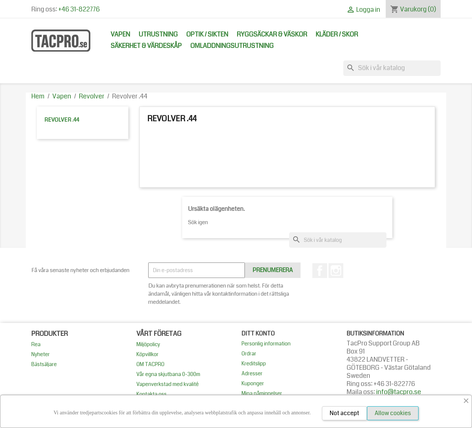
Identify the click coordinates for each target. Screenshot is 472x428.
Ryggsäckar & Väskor (272, 34)
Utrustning (158, 34)
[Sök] (392, 68)
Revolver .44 (61, 120)
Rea (36, 344)
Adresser (252, 373)
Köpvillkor (147, 354)
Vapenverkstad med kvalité (167, 384)
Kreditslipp (254, 363)
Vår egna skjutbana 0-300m (168, 374)
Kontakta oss (151, 394)
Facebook (319, 270)
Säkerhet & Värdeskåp (146, 46)
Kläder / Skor (337, 34)
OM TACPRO (150, 364)
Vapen (120, 34)
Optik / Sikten (207, 34)
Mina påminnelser (262, 393)
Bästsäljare (44, 364)
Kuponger (253, 383)
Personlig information (266, 343)
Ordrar (249, 353)
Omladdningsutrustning (232, 46)
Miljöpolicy (148, 344)
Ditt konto (258, 333)
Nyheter (40, 354)
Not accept (344, 413)
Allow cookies (393, 413)
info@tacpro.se (398, 392)
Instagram (336, 270)
